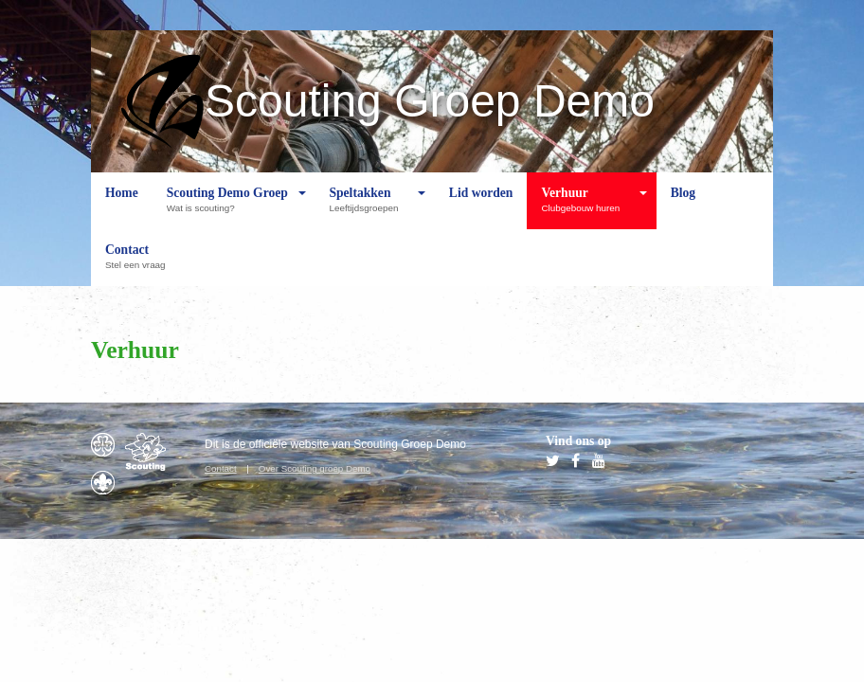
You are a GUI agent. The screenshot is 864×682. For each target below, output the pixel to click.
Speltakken (368, 207)
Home (121, 207)
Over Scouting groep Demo (314, 468)
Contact (139, 264)
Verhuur (585, 207)
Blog (683, 207)
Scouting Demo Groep (227, 207)
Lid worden (481, 207)
